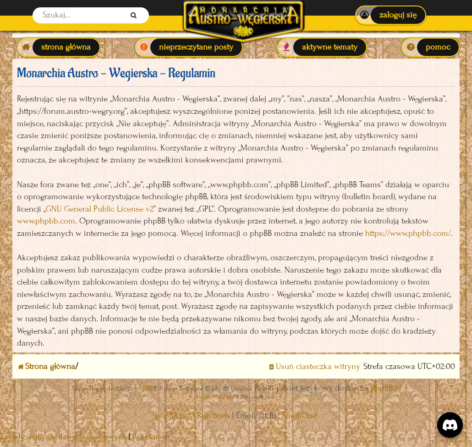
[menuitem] (390, 15)
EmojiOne (299, 415)
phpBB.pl (386, 388)
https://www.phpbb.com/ (408, 233)
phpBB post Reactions (192, 415)
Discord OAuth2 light (215, 396)
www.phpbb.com (46, 221)
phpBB (144, 388)
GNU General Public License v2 (100, 209)
